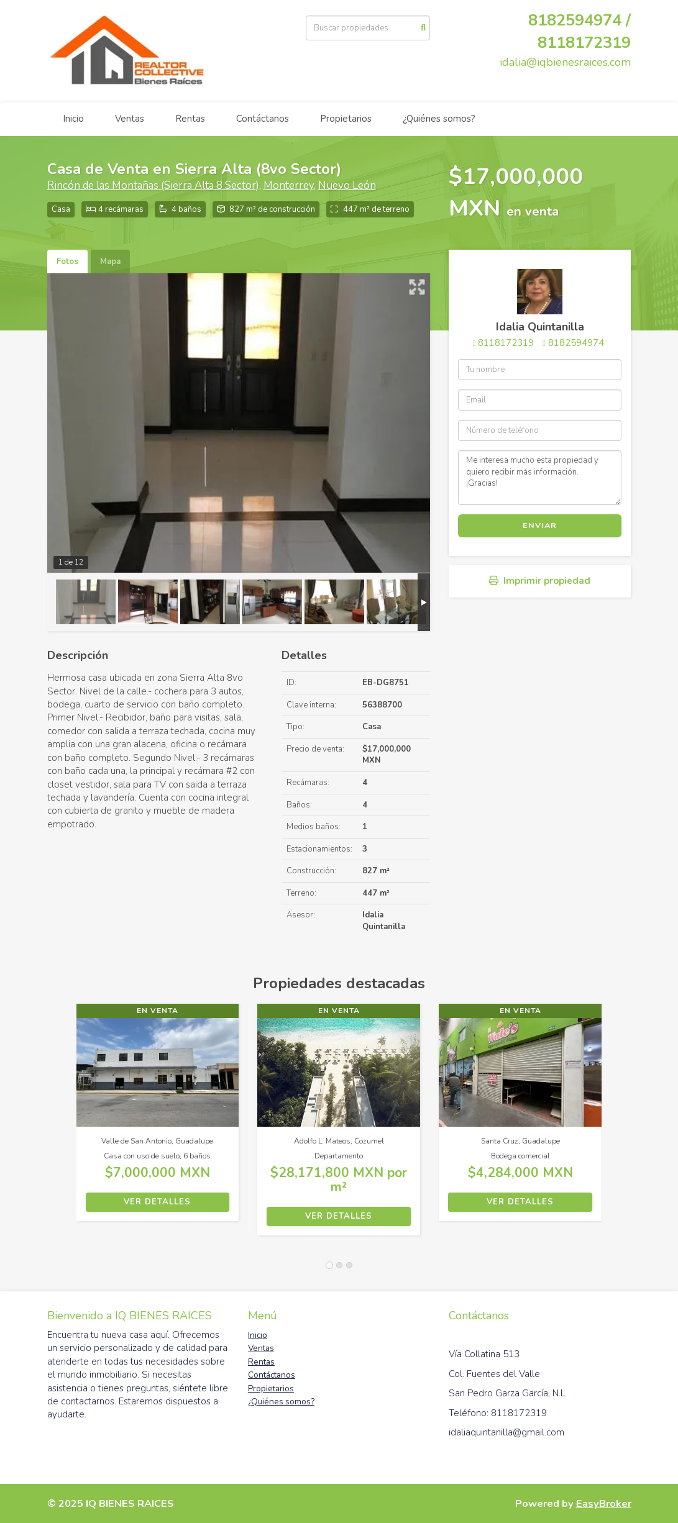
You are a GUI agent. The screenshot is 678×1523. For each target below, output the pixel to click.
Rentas (190, 118)
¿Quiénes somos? (439, 118)
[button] (61, 1126)
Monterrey (288, 185)
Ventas (129, 118)
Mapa (110, 261)
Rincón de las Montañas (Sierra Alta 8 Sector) (153, 185)
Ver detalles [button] (157, 1201)
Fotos (67, 261)
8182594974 (576, 343)
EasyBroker (603, 1503)
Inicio (73, 118)
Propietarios (346, 118)
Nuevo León (347, 185)
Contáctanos (262, 118)
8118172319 (584, 42)
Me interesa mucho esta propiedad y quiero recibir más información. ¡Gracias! (539, 477)
